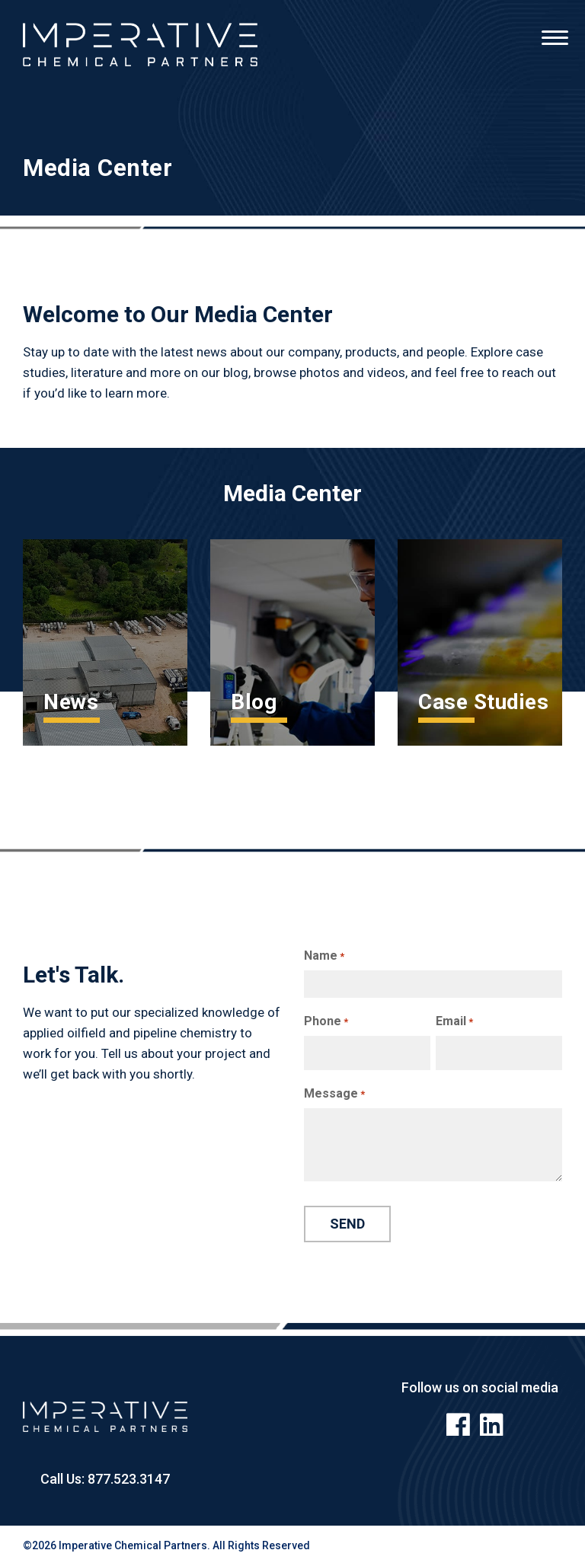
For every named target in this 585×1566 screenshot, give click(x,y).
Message (334, 1093)
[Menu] (554, 30)
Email (454, 1021)
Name (324, 956)
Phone (326, 1021)
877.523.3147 (127, 1479)
